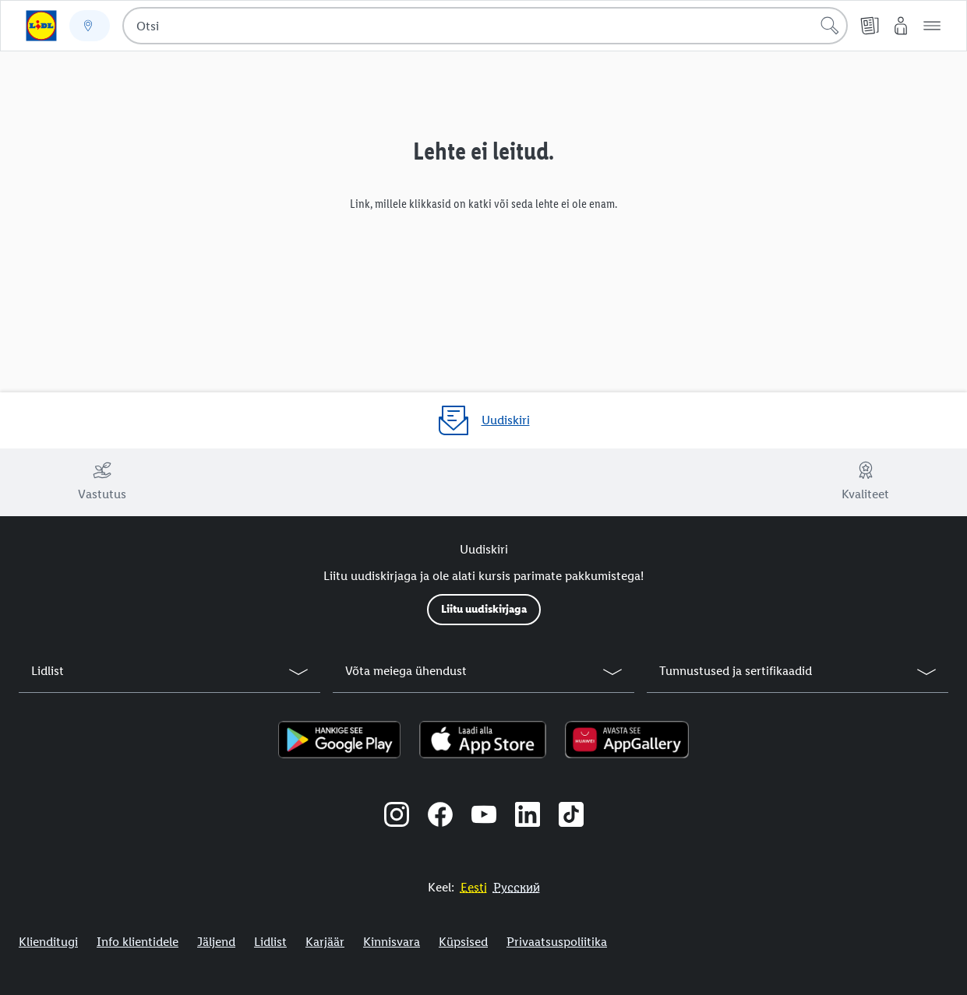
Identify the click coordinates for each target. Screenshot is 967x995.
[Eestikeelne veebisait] (474, 887)
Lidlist (270, 941)
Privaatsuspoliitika (556, 941)
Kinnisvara (391, 941)
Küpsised (463, 941)
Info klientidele (137, 941)
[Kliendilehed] (869, 25)
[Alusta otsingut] (829, 25)
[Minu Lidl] (900, 25)
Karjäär (324, 941)
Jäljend (216, 941)
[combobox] (485, 25)
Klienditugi (48, 941)
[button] (932, 25)
